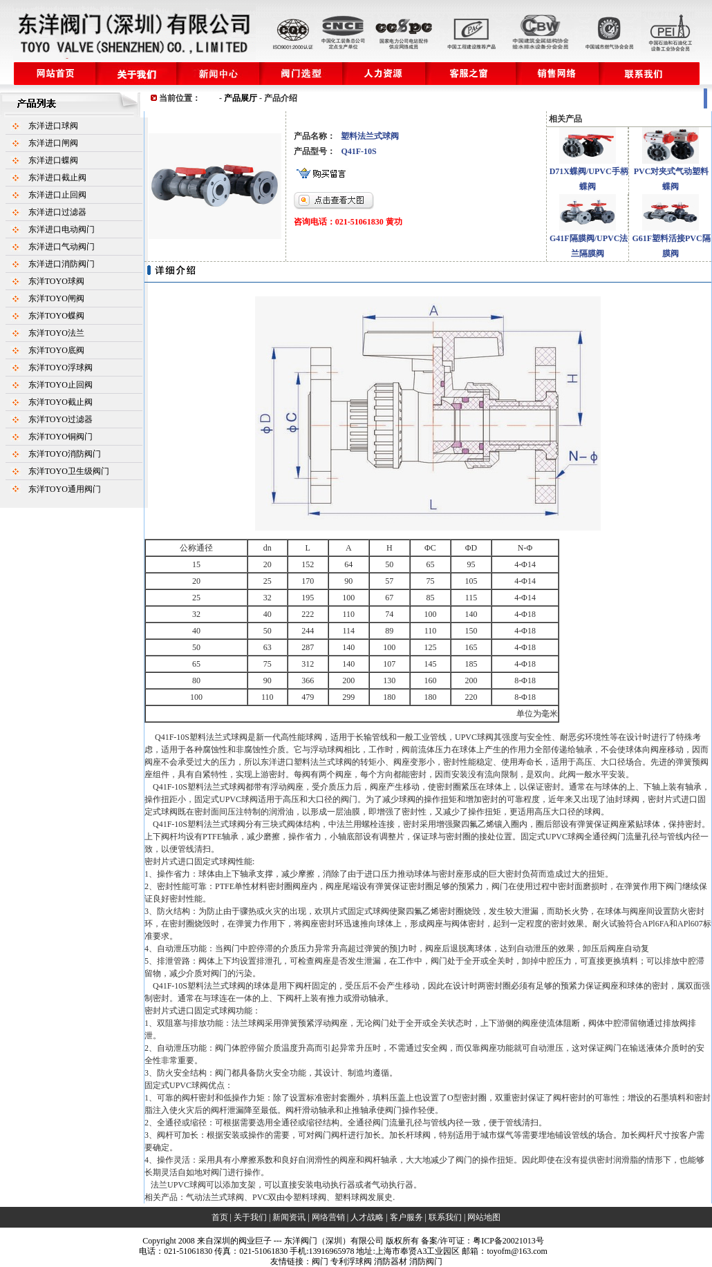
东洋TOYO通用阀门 (64, 489)
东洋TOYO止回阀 (60, 385)
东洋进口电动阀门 (61, 229)
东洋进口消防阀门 (61, 264)
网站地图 (483, 1217)
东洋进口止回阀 (57, 195)
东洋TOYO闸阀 (56, 298)
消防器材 (390, 1261)
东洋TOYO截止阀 (60, 402)
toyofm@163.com (517, 1251)
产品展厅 (240, 98)
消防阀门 (425, 1261)
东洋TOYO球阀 (56, 281)
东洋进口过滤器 (57, 212)
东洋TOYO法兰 (56, 333)
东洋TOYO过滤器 (60, 419)
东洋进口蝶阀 (53, 160)
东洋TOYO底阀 (56, 350)
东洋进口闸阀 (53, 143)
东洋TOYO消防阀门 (64, 454)
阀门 (320, 1261)
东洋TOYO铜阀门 (60, 436)
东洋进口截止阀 (57, 177)
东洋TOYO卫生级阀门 (68, 471)
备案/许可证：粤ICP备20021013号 (482, 1241)
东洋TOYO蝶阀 (56, 316)
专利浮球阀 (351, 1261)
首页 (220, 1217)
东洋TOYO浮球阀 (60, 367)
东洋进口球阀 (53, 126)
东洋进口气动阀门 (61, 246)
